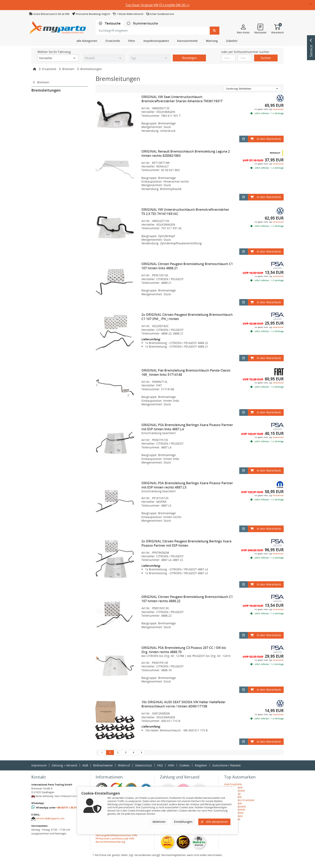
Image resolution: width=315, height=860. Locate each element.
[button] (312, 4)
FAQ (160, 765)
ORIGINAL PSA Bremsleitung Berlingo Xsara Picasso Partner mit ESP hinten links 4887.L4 (187, 427)
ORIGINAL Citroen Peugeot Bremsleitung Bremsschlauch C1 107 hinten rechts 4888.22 (187, 599)
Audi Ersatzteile (233, 784)
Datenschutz (143, 765)
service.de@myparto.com (50, 818)
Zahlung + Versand (64, 765)
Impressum (39, 765)
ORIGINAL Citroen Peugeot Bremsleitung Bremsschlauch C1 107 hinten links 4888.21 (187, 266)
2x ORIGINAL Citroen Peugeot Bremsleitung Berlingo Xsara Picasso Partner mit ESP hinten (186, 543)
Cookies (184, 765)
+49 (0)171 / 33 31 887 (69, 807)
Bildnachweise (103, 765)
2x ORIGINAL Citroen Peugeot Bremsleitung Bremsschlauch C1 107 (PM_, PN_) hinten (187, 316)
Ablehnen (159, 822)
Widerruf (124, 765)
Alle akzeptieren (214, 822)
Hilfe (171, 765)
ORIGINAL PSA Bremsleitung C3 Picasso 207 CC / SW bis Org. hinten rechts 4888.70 (183, 649)
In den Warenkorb (266, 139)
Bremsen (68, 69)
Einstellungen (183, 822)
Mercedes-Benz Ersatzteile (239, 800)
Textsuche (112, 23)
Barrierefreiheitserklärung (110, 841)
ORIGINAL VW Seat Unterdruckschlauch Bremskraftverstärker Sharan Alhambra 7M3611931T (182, 99)
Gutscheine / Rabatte (226, 765)
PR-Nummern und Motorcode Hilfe (115, 838)
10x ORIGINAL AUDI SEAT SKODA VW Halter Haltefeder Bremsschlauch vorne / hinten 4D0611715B (183, 704)
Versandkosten (278, 109)
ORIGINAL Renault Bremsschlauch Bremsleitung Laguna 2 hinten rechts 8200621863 (185, 153)
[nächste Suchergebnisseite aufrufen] (141, 752)
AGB (85, 765)
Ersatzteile (49, 69)
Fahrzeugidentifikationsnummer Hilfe (116, 835)
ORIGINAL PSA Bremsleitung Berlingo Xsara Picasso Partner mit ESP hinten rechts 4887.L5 (187, 485)
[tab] (110, 23)
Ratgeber (201, 765)
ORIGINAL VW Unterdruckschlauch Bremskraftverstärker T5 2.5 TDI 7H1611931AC (185, 211)
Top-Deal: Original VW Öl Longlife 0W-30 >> (157, 5)
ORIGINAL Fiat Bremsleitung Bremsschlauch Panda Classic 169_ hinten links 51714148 (186, 372)
